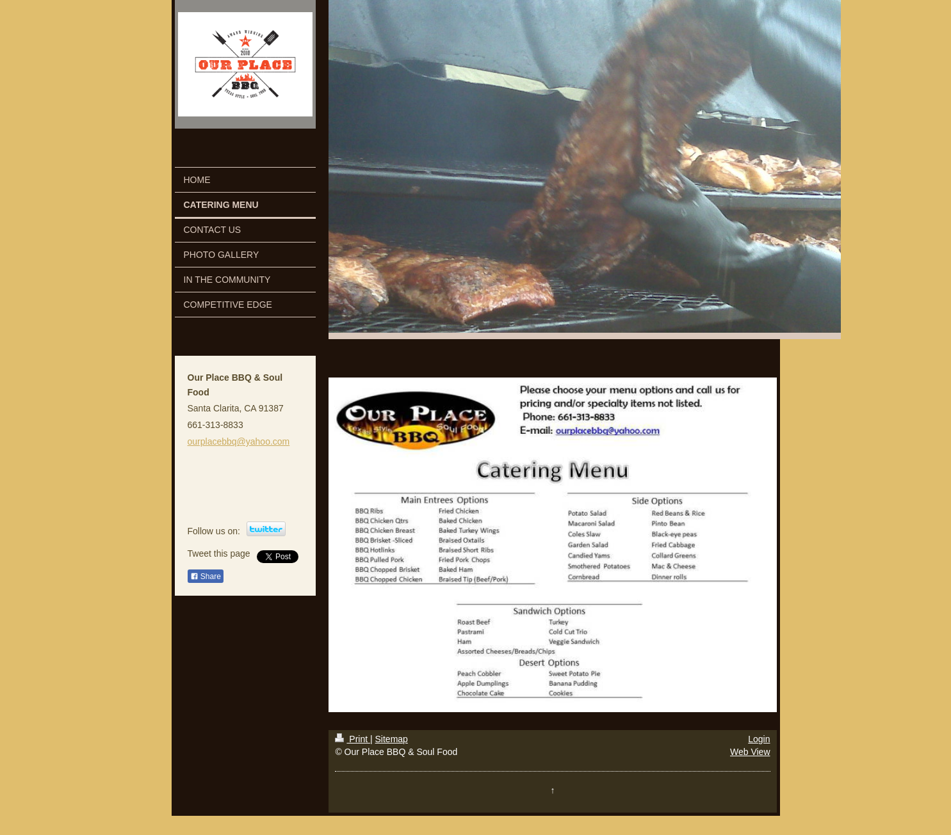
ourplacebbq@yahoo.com (239, 441)
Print (352, 739)
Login (759, 739)
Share (205, 576)
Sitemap (391, 739)
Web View (750, 752)
